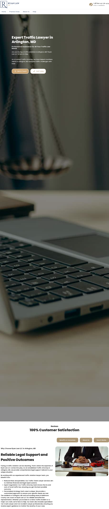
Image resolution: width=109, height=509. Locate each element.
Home (4, 11)
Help (34, 11)
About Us (26, 11)
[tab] (67, 440)
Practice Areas (14, 11)
